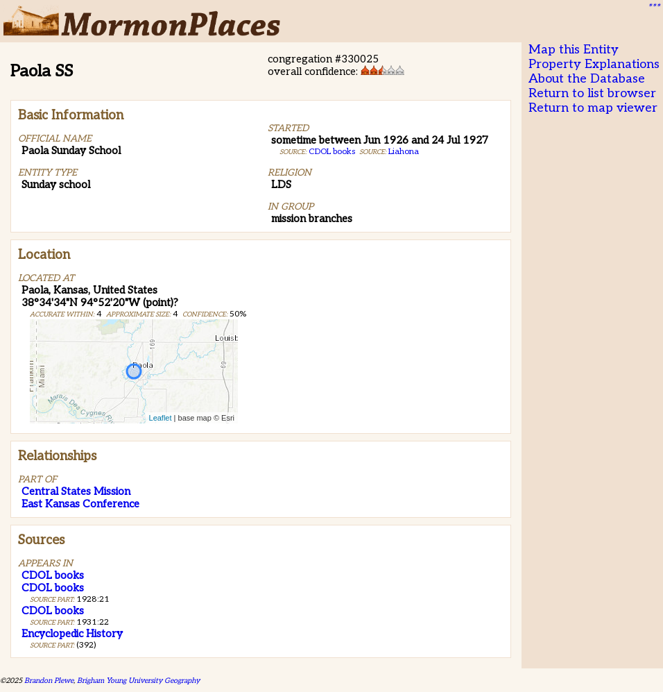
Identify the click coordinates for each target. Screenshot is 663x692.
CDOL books (332, 151)
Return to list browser (592, 93)
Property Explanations (594, 64)
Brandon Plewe (49, 680)
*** (653, 7)
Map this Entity (573, 49)
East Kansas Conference (80, 504)
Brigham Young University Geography (138, 680)
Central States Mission (75, 491)
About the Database (586, 78)
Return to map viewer (592, 108)
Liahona (403, 151)
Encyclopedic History (72, 633)
